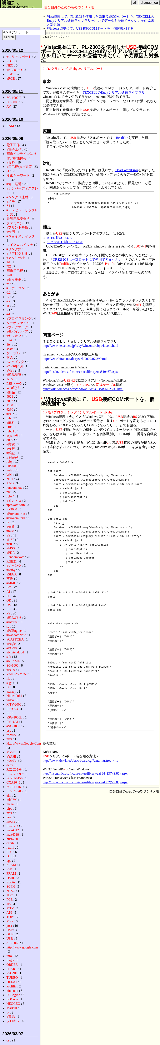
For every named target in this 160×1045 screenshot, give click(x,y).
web (9, 470)
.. (7, 309)
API (138, 304)
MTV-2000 (13, 704)
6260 (9, 409)
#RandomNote (16, 635)
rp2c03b (11, 760)
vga (8, 860)
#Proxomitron (15, 513)
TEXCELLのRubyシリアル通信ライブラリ (114, 92)
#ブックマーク (17, 327)
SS (8, 535)
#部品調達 (13, 375)
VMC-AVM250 (17, 674)
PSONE (11, 973)
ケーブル (109, 385)
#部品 (10, 392)
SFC (9, 61)
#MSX (10, 548)
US (8, 605)
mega (10, 804)
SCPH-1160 (14, 787)
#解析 (10, 422)
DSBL (10, 878)
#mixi (10, 531)
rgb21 (10, 431)
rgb (8, 418)
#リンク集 (13, 249)
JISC (9, 895)
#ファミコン (15, 288)
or (108, 442)
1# (8, 262)
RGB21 (11, 561)
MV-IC (11, 752)
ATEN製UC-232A (59, 238)
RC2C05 (12, 826)
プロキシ (13, 1021)
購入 (9, 357)
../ (7, 1012)
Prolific (64, 263)
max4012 (12, 830)
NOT (9, 479)
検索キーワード (18, 175)
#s (7, 305)
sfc (8, 678)
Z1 (8, 205)
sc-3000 (11, 509)
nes (8, 817)
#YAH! (11, 756)
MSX (10, 921)
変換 (99, 385)
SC (8, 596)
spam (10, 349)
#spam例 (12, 435)
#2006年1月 (14, 366)
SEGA (10, 882)
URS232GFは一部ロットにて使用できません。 (87, 259)
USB (131, 47)
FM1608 (12, 721)
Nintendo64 (14, 695)
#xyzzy (11, 691)
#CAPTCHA (15, 639)
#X (8, 301)
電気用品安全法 (18, 219)
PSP (9, 869)
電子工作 (13, 145)
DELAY (11, 982)
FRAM (11, 873)
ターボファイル (18, 323)
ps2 (8, 284)
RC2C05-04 (14, 769)
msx (9, 813)
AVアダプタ (15, 362)
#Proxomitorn (15, 518)
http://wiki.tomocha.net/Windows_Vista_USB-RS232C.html (83, 389)
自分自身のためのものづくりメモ (69, 7)
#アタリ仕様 (15, 258)
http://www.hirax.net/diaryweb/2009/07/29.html (75, 358)
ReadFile (122, 137)
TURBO (12, 977)
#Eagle (11, 644)
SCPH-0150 (14, 778)
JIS (8, 904)
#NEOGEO (14, 70)
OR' (9, 427)
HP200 (11, 466)
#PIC (9, 544)
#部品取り (13, 617)
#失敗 (10, 526)
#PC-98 (11, 648)
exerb (10, 843)
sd (7, 626)
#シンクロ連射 (17, 197)
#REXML (13, 661)
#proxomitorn (15, 505)
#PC (9, 414)
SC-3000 (12, 102)
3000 (9, 440)
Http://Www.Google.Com (23, 743)
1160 (9, 405)
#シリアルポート (90, 68)
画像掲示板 (14, 271)
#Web (10, 370)
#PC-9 (10, 670)
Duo (9, 856)
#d (8, 314)
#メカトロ (13, 500)
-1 (144, 246)
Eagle (10, 960)
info (9, 956)
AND (10, 483)
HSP (9, 930)
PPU (9, 852)
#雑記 (10, 453)
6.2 (8, 292)
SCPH (10, 886)
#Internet (12, 622)
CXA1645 (13, 782)
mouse (10, 821)
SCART (11, 969)
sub (8, 656)
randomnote (14, 487)
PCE (9, 899)
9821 (9, 396)
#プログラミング (55, 68)
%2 (8, 266)
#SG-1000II (14, 717)
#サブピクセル (17, 253)
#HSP (10, 539)
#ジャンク (13, 565)
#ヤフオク (13, 336)
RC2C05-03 (14, 791)
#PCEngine (14, 630)
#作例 (10, 232)
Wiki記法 (13, 388)
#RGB (10, 78)
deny (9, 765)
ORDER (12, 964)
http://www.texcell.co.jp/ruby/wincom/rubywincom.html (80, 345)
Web (9, 474)
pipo (9, 808)
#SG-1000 (13, 726)
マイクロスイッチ (19, 244)
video (10, 700)
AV (8, 106)
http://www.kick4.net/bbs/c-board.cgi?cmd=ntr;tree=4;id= (81, 760)
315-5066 (12, 943)
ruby (9, 461)
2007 (137, 246)
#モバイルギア (17, 331)
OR (8, 600)
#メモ (47, 412)
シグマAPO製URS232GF (65, 242)
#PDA (10, 552)
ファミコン (14, 223)
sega (9, 683)
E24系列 (12, 457)
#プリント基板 (17, 227)
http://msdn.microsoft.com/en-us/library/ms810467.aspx (80, 371)
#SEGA (11, 574)
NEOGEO (13, 1003)
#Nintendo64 (15, 652)
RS (51, 255)
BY (8, 587)
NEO (9, 65)
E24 (9, 340)
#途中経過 (13, 184)
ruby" (10, 496)
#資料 (10, 162)
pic (8, 492)
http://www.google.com (22, 947)
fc (7, 713)
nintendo (12, 990)
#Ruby (73, 68)
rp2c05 (11, 735)
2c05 (9, 379)
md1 (9, 275)
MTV (10, 908)
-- (7, 180)
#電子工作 (13, 149)
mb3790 (11, 799)
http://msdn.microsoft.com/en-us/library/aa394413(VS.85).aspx (85, 773)
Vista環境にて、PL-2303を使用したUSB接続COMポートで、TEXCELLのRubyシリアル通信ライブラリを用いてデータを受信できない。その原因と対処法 (100, 20)
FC (8, 687)
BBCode (12, 999)
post (9, 925)
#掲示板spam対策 (19, 166)
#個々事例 (13, 279)
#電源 (10, 1016)
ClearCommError (126, 170)
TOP (9, 917)
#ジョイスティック (20, 236)
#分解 (10, 448)
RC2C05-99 (14, 774)
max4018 (12, 834)
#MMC (11, 583)
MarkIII (11, 1008)
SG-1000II (13, 97)
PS (8, 613)
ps (7, 522)
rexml (10, 847)
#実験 (10, 444)
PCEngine (13, 995)
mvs (9, 739)
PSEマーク (14, 383)
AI (8, 591)
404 (8, 344)
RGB (9, 74)
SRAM (11, 865)
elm (8, 795)
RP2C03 (12, 709)
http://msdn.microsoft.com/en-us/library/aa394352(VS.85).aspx (85, 782)
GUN (10, 934)
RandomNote (15, 557)
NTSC (10, 891)
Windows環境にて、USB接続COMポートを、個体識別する (90, 28)
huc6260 (12, 839)
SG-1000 (12, 665)
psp (8, 730)
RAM (10, 126)
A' (7, 297)
